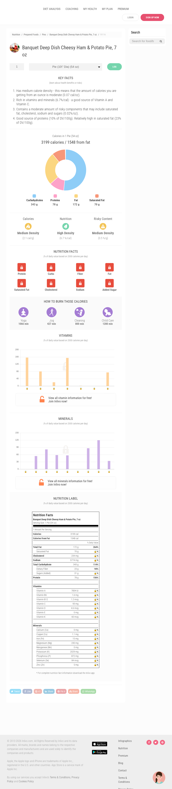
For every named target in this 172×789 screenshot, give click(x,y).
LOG (114, 66)
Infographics (125, 741)
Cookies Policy (26, 781)
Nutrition (123, 748)
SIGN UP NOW (152, 17)
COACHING (72, 9)
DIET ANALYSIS (51, 9)
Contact (122, 770)
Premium (123, 755)
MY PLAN (107, 9)
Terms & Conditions (60, 777)
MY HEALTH (90, 9)
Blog (120, 763)
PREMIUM (123, 9)
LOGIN (130, 17)
